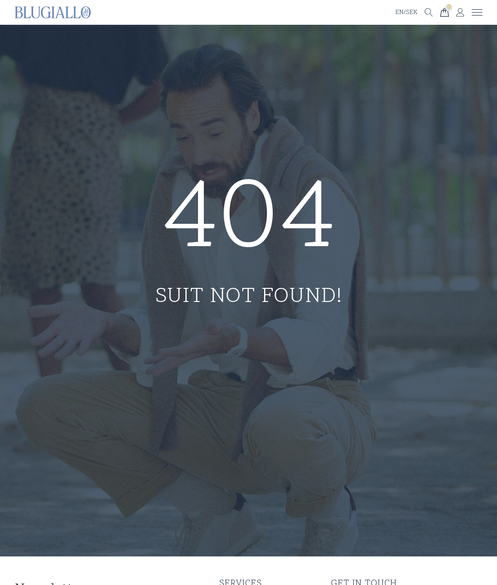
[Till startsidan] (53, 12)
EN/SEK (406, 12)
